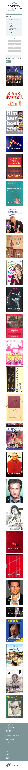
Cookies (7, 757)
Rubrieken (9, 742)
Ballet (10, 21)
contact (7, 766)
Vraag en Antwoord (10, 753)
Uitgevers (8, 746)
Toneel (10, 32)
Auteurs (7, 744)
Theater (11, 26)
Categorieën (8, 745)
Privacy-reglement (10, 755)
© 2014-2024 (15, 765)
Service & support (9, 750)
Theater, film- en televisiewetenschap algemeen (13, 30)
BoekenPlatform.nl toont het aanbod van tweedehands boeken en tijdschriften (10, 730)
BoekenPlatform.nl (12, 736)
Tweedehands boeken (10, 724)
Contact (7, 754)
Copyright (8, 758)
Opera (10, 24)
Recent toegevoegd (10, 739)
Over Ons (8, 737)
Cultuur (10, 23)
